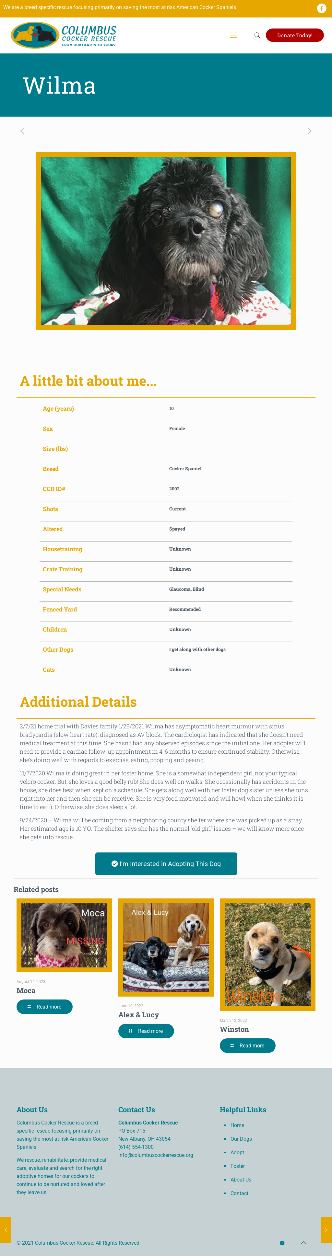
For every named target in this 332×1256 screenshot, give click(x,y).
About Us (241, 1180)
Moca (26, 990)
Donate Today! (295, 35)
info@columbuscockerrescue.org (155, 1155)
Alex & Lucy (138, 1014)
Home (237, 1125)
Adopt (237, 1152)
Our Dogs (241, 1139)
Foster (238, 1166)
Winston (234, 1029)
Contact (239, 1193)
